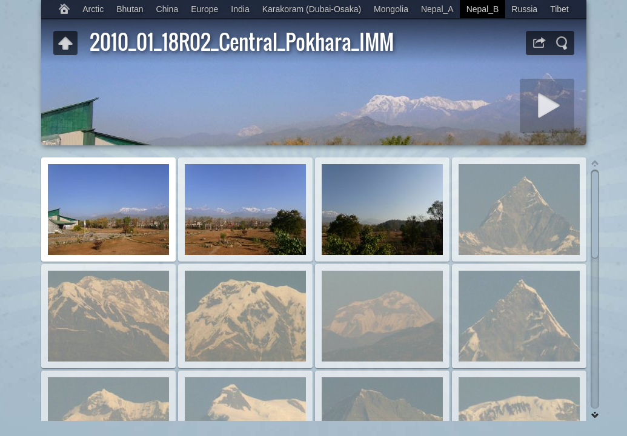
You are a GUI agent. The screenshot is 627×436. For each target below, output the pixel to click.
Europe (204, 9)
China (167, 9)
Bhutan (129, 9)
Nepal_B (482, 9)
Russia (524, 9)
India (240, 9)
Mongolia (391, 9)
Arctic (93, 9)
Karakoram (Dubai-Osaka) (311, 9)
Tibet (559, 9)
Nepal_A (437, 9)
